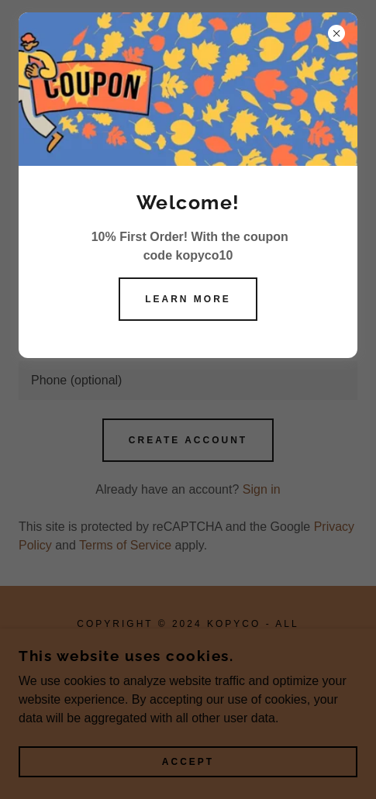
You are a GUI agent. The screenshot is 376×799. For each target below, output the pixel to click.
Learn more (188, 299)
